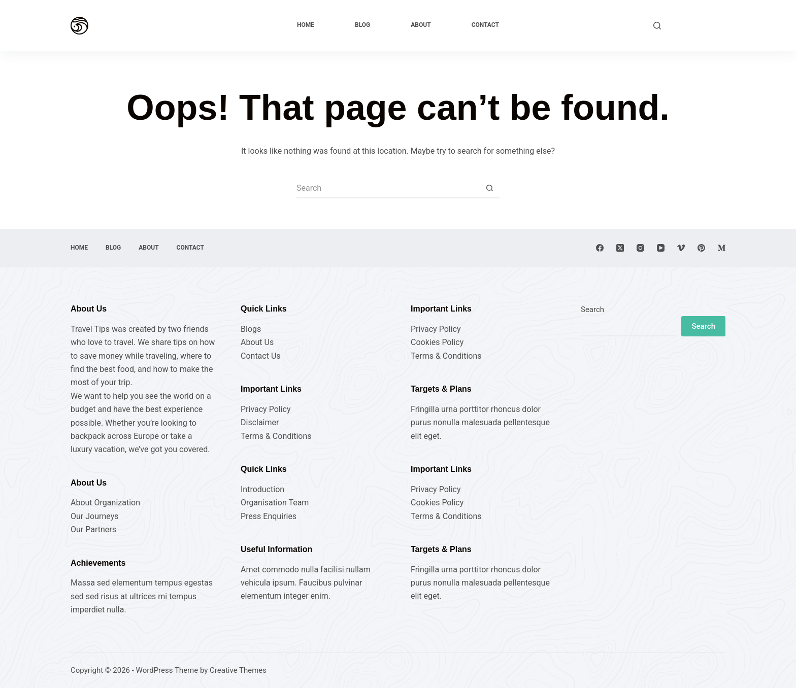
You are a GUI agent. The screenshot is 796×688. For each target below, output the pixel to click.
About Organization (105, 502)
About (420, 24)
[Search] (657, 25)
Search (592, 309)
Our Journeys (94, 516)
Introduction (262, 489)
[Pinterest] (701, 248)
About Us (257, 342)
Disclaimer (260, 422)
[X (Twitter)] (620, 248)
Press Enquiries (268, 516)
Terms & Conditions (276, 436)
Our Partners (93, 529)
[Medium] (721, 248)
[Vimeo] (681, 248)
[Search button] (489, 188)
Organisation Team (275, 502)
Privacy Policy (266, 409)
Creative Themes (238, 670)
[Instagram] (640, 248)
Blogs (251, 329)
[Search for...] (387, 188)
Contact (485, 24)
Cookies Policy (437, 342)
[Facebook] (600, 248)
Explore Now (698, 25)
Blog (362, 24)
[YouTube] (661, 248)
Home (305, 24)
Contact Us (261, 356)
